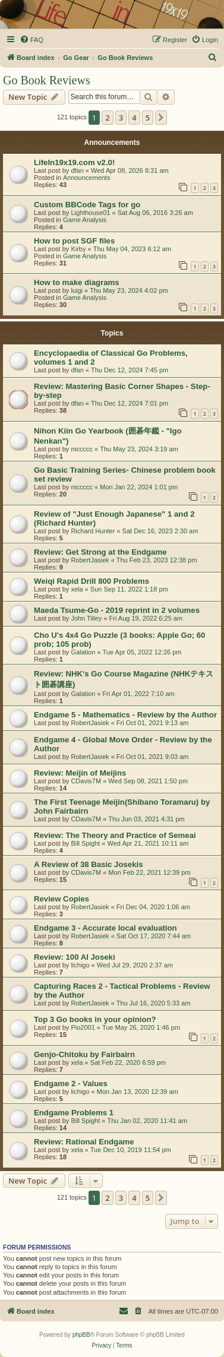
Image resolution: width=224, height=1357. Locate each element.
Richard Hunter (93, 530)
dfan (77, 170)
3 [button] (121, 117)
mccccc (82, 449)
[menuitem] (31, 40)
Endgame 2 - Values (71, 1083)
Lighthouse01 (90, 212)
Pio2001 (82, 1027)
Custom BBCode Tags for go (87, 204)
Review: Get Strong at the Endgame (100, 552)
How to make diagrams (76, 282)
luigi (77, 290)
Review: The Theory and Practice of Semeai (115, 835)
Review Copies (61, 898)
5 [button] (148, 117)
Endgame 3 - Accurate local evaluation (105, 927)
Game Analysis (84, 219)
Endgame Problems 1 (73, 1112)
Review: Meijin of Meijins (80, 772)
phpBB (81, 1334)
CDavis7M (86, 781)
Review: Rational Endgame (84, 1141)
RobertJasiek (90, 560)
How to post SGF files (74, 240)
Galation (83, 652)
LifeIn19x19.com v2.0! (74, 162)
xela (77, 589)
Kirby (78, 248)
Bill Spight (85, 843)
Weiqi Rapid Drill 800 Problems (91, 581)
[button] (161, 117)
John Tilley (86, 618)
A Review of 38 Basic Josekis (88, 864)
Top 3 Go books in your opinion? (95, 1019)
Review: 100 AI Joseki (74, 957)
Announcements (87, 177)
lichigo (80, 965)
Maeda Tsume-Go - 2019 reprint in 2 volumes (117, 610)
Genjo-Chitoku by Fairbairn (84, 1054)
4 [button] (134, 117)
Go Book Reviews (46, 80)
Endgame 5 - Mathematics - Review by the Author (125, 714)
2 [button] (107, 117)
